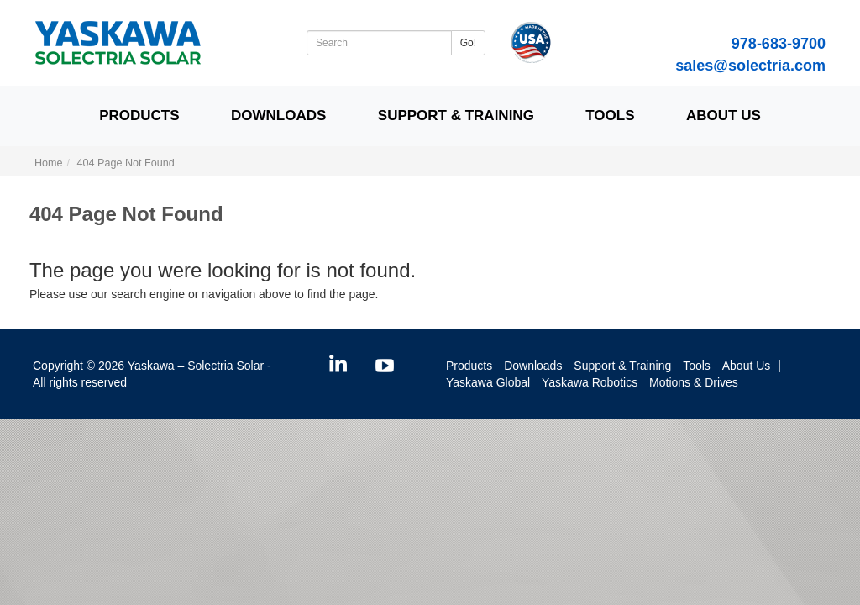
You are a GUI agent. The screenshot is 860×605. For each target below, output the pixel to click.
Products (139, 116)
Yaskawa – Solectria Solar (196, 365)
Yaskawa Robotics (589, 382)
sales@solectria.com (750, 65)
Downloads (278, 116)
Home (48, 163)
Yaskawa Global (488, 382)
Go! (468, 43)
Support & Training (456, 116)
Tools (609, 116)
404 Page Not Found (126, 163)
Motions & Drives (693, 382)
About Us (723, 116)
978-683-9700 (779, 43)
